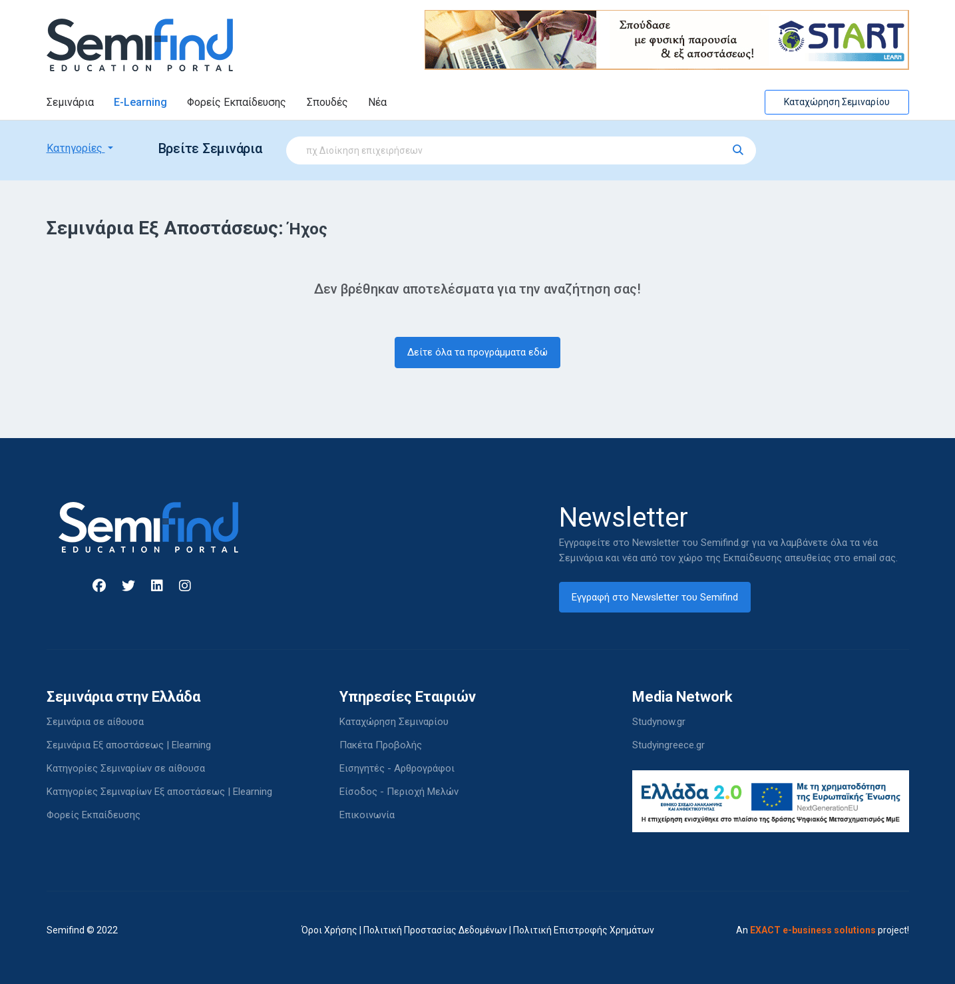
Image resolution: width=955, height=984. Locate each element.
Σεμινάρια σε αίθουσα (95, 722)
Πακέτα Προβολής (380, 745)
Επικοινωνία (367, 815)
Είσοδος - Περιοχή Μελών (399, 792)
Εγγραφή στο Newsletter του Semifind (655, 597)
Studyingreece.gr (668, 745)
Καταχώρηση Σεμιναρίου (837, 102)
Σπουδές (327, 102)
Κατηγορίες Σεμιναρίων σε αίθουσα (126, 768)
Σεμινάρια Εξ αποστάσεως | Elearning (129, 745)
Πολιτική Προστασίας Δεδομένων (435, 930)
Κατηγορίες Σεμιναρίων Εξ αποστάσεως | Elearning (159, 792)
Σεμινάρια (70, 102)
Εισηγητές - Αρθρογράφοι (397, 768)
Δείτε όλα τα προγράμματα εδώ (477, 352)
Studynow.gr (658, 722)
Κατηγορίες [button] (76, 148)
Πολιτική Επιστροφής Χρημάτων (583, 930)
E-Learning (140, 102)
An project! (822, 930)
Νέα (377, 102)
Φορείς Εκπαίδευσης (236, 102)
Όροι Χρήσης (329, 930)
